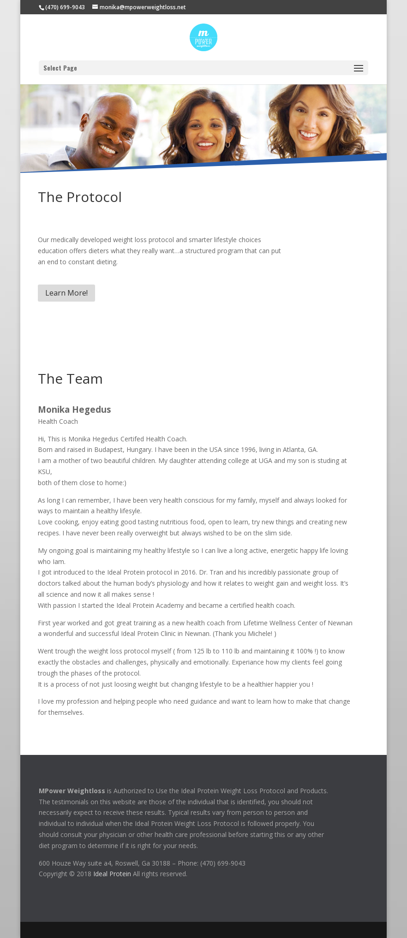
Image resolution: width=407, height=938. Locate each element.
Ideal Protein (112, 873)
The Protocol (80, 196)
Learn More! (66, 293)
